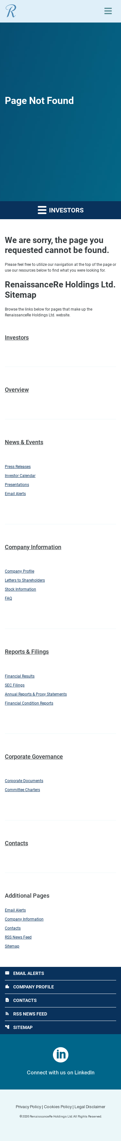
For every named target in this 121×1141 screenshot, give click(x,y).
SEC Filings (15, 685)
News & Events (24, 442)
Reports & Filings (27, 651)
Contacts (16, 843)
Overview (17, 389)
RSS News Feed (18, 937)
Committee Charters (22, 790)
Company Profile (19, 571)
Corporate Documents (24, 781)
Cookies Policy (58, 1107)
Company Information (33, 547)
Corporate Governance (34, 756)
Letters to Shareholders (25, 580)
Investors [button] (61, 209)
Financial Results (20, 676)
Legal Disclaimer (90, 1107)
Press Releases (18, 466)
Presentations (17, 484)
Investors (17, 337)
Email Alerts (15, 493)
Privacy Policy (28, 1107)
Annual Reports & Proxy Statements (36, 694)
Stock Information (20, 589)
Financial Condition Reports (29, 703)
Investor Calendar (20, 475)
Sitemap (12, 946)
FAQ (8, 598)
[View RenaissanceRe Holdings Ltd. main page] (11, 11)
